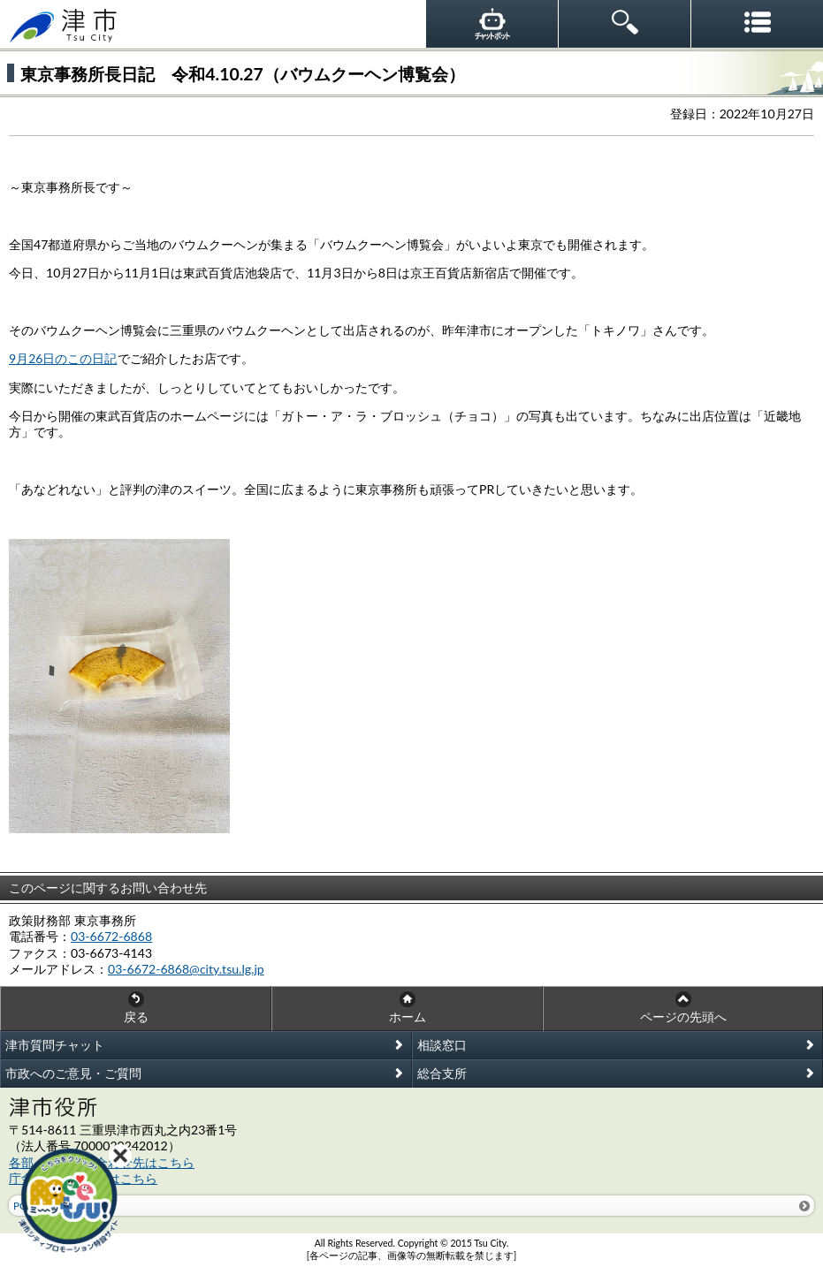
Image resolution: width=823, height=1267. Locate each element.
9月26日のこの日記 (63, 358)
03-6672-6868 (111, 936)
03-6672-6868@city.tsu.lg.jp (186, 968)
